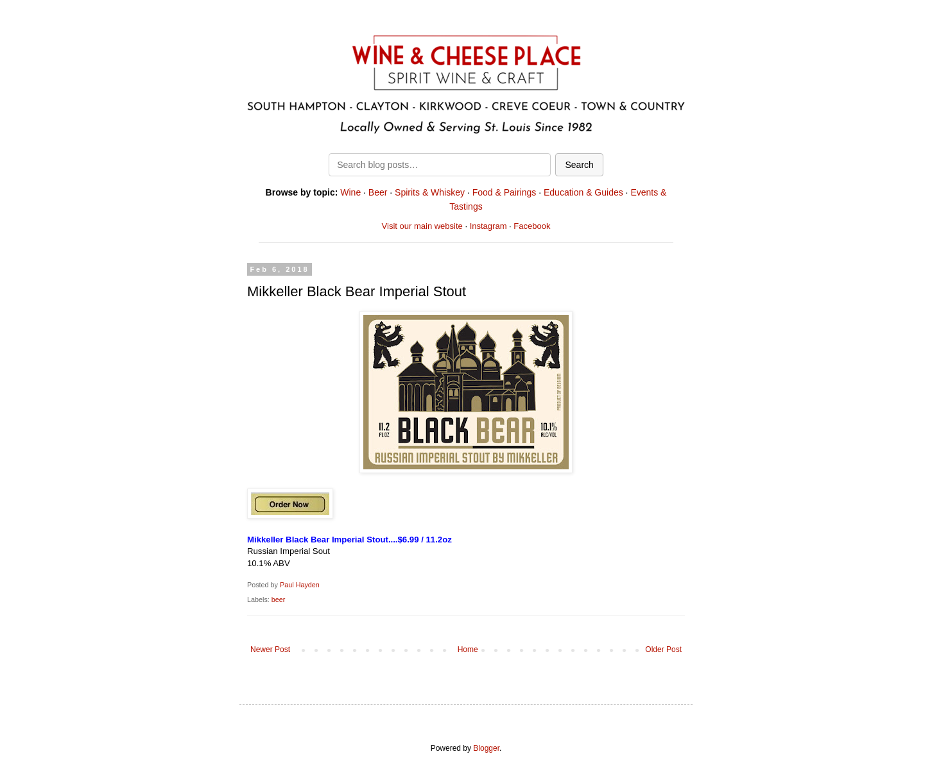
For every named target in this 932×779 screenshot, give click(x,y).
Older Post (663, 649)
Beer (378, 192)
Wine (350, 192)
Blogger (486, 748)
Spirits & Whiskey (430, 192)
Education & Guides (583, 192)
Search (579, 165)
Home (468, 649)
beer (279, 599)
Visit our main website (422, 226)
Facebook (531, 226)
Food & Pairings (504, 192)
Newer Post (270, 649)
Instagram (488, 226)
